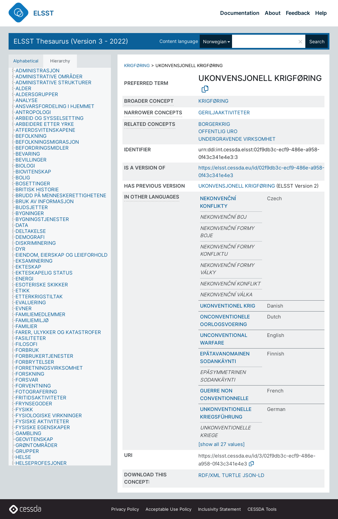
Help (321, 13)
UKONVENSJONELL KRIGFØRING (236, 186)
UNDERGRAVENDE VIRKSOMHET (237, 139)
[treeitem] (40, 71)
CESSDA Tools (262, 509)
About (273, 13)
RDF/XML (209, 475)
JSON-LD (253, 475)
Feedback (298, 13)
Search (316, 41)
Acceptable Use (168, 509)
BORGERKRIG (214, 124)
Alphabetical (25, 60)
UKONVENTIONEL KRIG (227, 306)
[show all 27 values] (221, 444)
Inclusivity (219, 509)
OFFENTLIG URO (217, 131)
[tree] (60, 267)
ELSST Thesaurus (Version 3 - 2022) (71, 41)
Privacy (125, 509)
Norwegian (214, 41)
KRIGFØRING (137, 65)
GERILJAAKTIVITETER (224, 112)
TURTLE (231, 475)
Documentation (239, 13)
